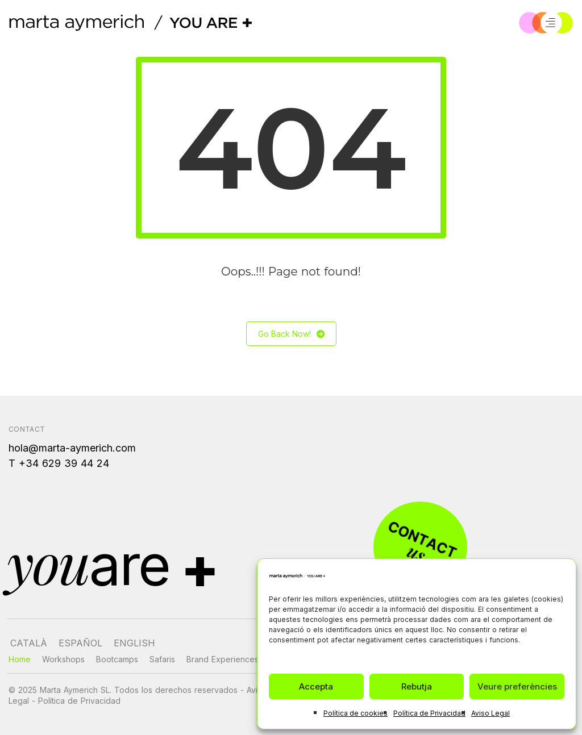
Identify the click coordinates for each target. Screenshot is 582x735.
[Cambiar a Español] (80, 642)
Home (20, 659)
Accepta (316, 686)
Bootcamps (117, 659)
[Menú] (550, 22)
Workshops (63, 659)
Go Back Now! (291, 334)
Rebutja (416, 686)
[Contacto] (419, 547)
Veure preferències (517, 686)
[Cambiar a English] (134, 642)
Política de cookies (355, 713)
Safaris (162, 659)
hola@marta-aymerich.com (72, 448)
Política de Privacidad (429, 713)
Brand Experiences (222, 659)
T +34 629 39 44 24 (59, 463)
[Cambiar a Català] (29, 642)
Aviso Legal (490, 713)
